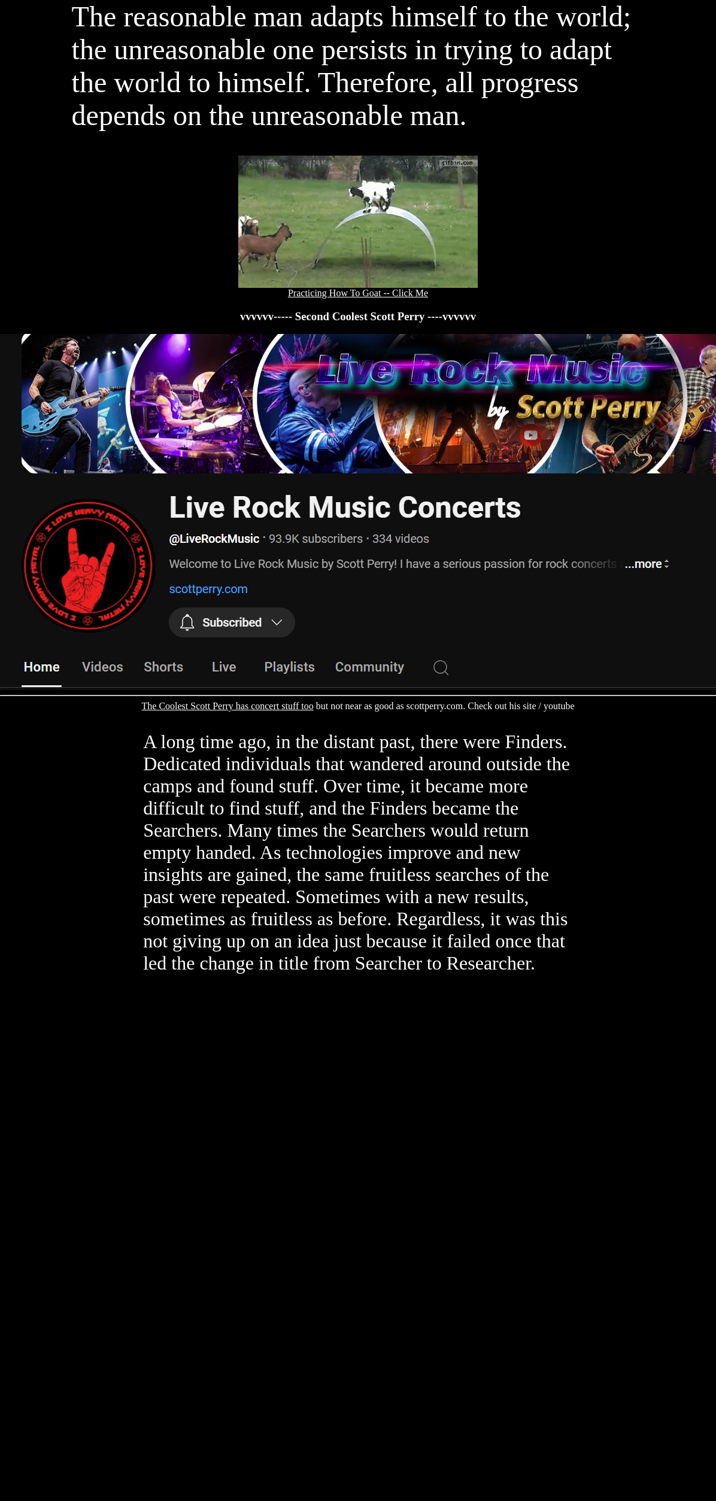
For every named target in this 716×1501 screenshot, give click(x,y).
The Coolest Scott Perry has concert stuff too (228, 706)
